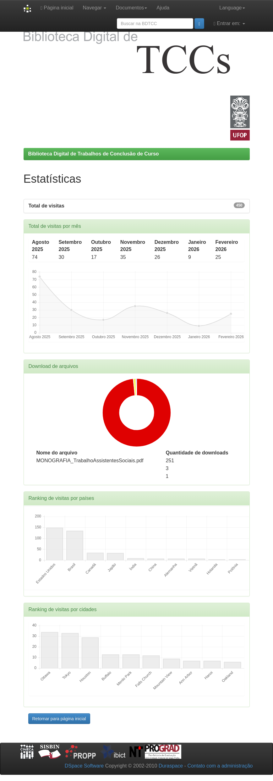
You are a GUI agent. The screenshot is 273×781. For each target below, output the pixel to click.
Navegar (94, 7)
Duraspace (171, 765)
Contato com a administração (220, 765)
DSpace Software (84, 765)
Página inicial (57, 8)
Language (232, 7)
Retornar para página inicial (59, 718)
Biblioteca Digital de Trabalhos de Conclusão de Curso (93, 153)
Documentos (131, 7)
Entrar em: (229, 23)
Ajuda (162, 7)
